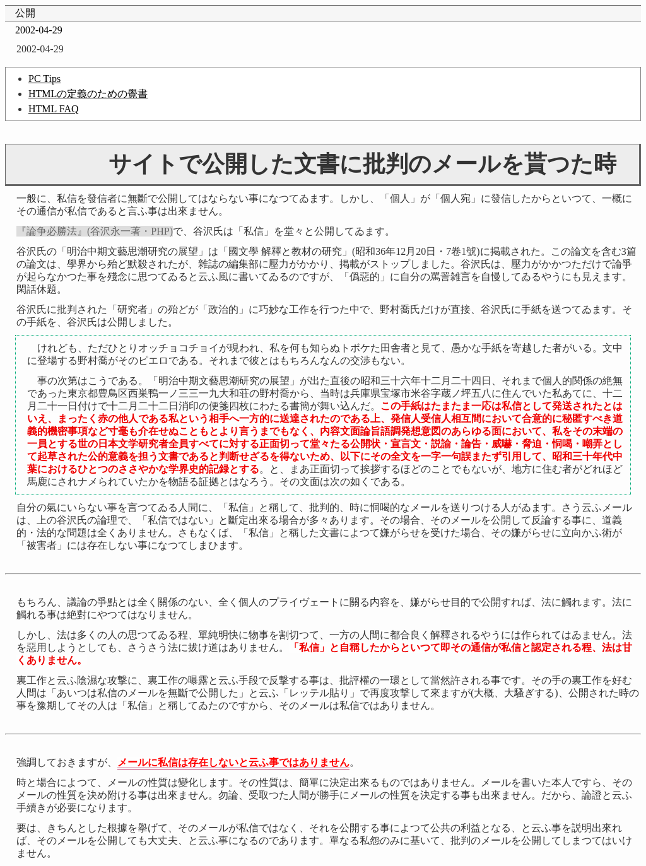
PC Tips (44, 78)
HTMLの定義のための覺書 (88, 93)
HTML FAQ (53, 108)
